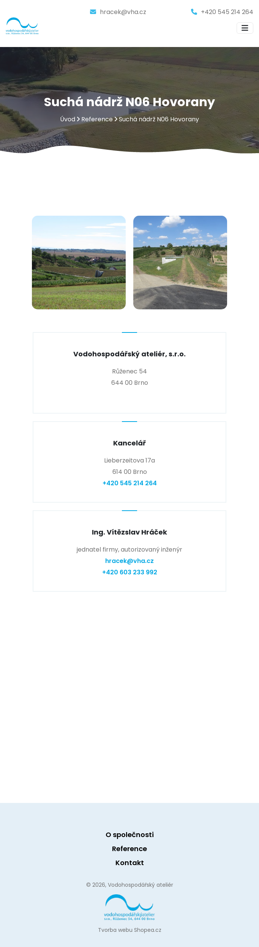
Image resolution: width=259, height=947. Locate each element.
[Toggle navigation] (245, 28)
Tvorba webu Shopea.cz (129, 930)
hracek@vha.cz (123, 12)
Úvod (67, 119)
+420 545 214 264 (227, 12)
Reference (97, 119)
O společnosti (130, 834)
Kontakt (129, 862)
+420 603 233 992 (129, 572)
